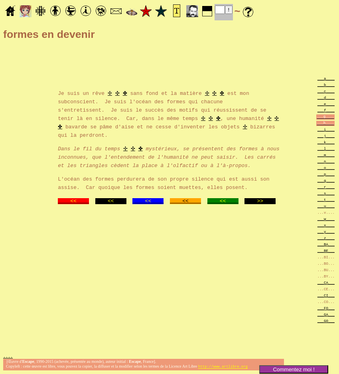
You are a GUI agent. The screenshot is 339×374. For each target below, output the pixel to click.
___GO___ (326, 320)
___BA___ (326, 244)
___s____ (326, 193)
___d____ (326, 97)
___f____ (326, 110)
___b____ (326, 84)
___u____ (326, 206)
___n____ (326, 161)
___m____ (326, 154)
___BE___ (326, 250)
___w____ (326, 218)
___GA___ (326, 314)
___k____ (326, 142)
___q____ (326, 180)
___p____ (326, 174)
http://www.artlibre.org (223, 367)
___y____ (326, 231)
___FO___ (326, 308)
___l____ (326, 148)
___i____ (326, 129)
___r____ (326, 186)
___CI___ (326, 295)
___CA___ (326, 282)
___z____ (326, 237)
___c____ (326, 91)
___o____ (326, 167)
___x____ (326, 225)
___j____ (326, 135)
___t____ (326, 199)
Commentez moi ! (293, 369)
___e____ (326, 103)
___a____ (326, 78)
